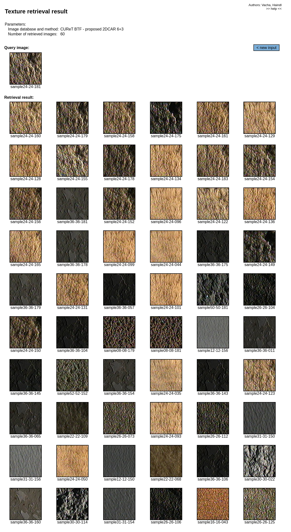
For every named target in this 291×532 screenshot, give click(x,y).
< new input (266, 48)
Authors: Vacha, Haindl (265, 5)
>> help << (274, 8)
